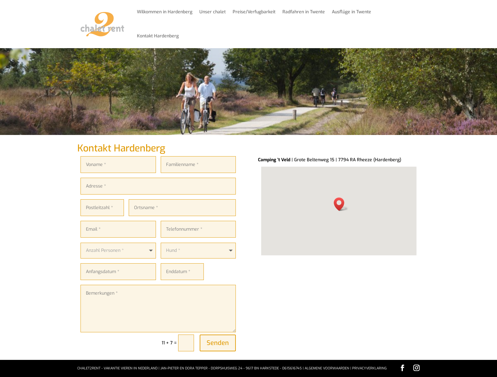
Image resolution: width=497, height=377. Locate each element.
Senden (218, 343)
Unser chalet (212, 12)
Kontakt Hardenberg (158, 36)
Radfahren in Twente (303, 12)
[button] (341, 204)
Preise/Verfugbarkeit (254, 12)
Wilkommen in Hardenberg (164, 12)
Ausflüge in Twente (351, 12)
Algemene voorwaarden (327, 368)
